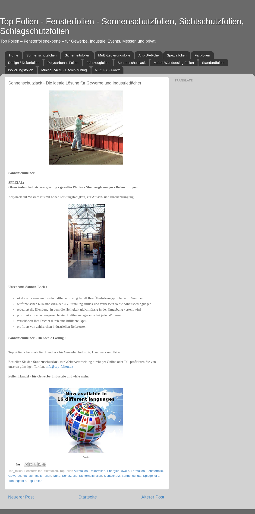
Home (13, 55)
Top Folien (35, 481)
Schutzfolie (69, 475)
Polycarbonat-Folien (62, 63)
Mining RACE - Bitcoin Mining (64, 70)
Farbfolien (202, 55)
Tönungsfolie (17, 481)
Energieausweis (118, 471)
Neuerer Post (21, 497)
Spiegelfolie (151, 475)
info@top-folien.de (59, 366)
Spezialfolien (176, 55)
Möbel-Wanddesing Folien (174, 63)
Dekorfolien (97, 471)
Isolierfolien (43, 475)
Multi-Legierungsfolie (114, 55)
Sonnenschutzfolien (41, 55)
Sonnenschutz (132, 475)
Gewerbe (14, 475)
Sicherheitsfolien (77, 55)
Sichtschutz (112, 475)
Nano (56, 475)
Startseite (87, 497)
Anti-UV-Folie (148, 55)
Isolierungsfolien (20, 70)
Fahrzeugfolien (97, 63)
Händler (28, 475)
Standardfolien (213, 63)
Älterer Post (152, 497)
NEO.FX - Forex (107, 70)
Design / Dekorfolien (23, 63)
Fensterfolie (154, 471)
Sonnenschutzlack (131, 63)
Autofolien (81, 471)
